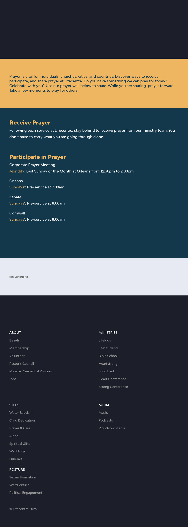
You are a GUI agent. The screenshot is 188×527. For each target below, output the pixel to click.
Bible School (108, 356)
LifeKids (105, 340)
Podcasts (106, 420)
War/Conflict (19, 485)
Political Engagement (25, 493)
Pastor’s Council (21, 364)
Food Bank (107, 371)
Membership (19, 348)
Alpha (13, 436)
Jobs (12, 379)
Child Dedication (22, 420)
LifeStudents (109, 348)
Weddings (17, 451)
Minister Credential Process (30, 371)
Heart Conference (112, 379)
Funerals (15, 459)
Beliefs (14, 340)
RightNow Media (112, 428)
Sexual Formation (22, 477)
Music (103, 413)
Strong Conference (113, 387)
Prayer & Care (19, 428)
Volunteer (17, 356)
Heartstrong (108, 364)
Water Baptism (21, 413)
